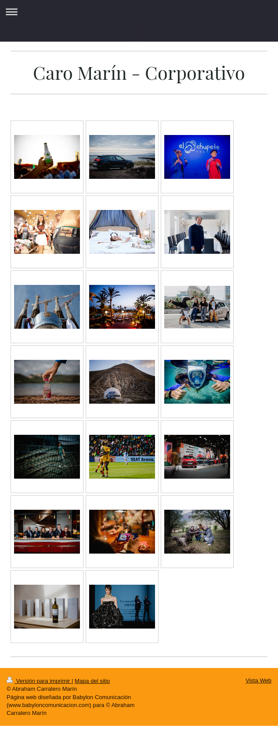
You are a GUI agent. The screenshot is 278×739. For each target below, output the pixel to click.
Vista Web (258, 680)
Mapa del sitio (92, 681)
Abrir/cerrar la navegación (139, 11)
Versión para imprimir (39, 681)
